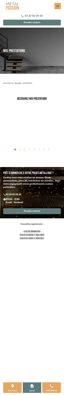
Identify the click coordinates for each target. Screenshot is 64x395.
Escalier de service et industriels (32, 238)
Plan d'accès (12, 391)
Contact (32, 391)
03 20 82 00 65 (34, 16)
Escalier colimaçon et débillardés (32, 235)
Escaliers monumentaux (32, 231)
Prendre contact (32, 23)
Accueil (18, 83)
